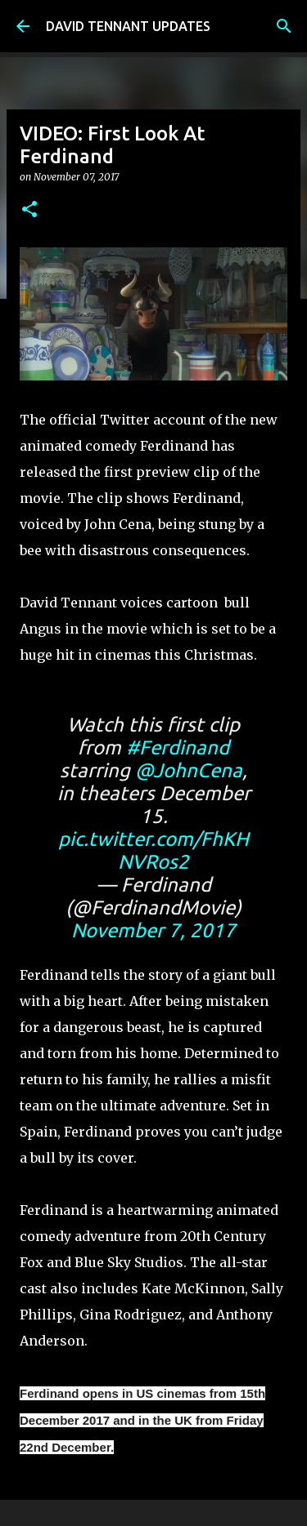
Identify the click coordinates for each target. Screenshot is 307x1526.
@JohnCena (188, 770)
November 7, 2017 (153, 930)
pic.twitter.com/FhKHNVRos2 (153, 850)
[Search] (284, 26)
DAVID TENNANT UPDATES (128, 26)
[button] (29, 210)
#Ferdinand (177, 747)
